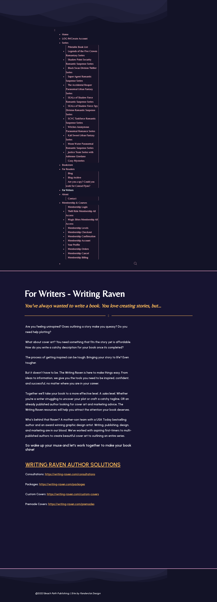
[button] (131, 30)
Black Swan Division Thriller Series (81, 70)
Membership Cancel (78, 253)
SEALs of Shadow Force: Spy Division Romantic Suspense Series (82, 110)
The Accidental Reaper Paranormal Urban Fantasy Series (79, 89)
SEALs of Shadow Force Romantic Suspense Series (79, 99)
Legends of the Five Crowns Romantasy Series (81, 53)
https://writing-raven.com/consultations (71, 482)
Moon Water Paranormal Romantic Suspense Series (79, 145)
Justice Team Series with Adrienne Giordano (79, 154)
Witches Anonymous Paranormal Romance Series (80, 129)
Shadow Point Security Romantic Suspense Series (79, 61)
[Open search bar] (135, 263)
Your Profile (74, 244)
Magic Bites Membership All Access (82, 221)
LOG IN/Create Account (74, 38)
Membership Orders (78, 248)
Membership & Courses (74, 202)
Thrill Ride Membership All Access (81, 213)
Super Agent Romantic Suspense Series (78, 78)
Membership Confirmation (81, 236)
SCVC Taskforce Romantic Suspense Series (81, 120)
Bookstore (67, 164)
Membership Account (79, 240)
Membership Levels (78, 227)
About (65, 194)
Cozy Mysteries (76, 160)
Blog (70, 173)
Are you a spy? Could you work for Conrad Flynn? (80, 183)
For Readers (68, 169)
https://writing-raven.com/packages (63, 492)
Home (65, 34)
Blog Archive (74, 177)
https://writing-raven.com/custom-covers (74, 502)
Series (65, 42)
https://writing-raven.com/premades (72, 512)
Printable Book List (78, 46)
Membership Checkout (80, 232)
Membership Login (77, 206)
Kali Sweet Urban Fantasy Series (80, 137)
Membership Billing (78, 257)
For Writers (67, 190)
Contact (72, 198)
